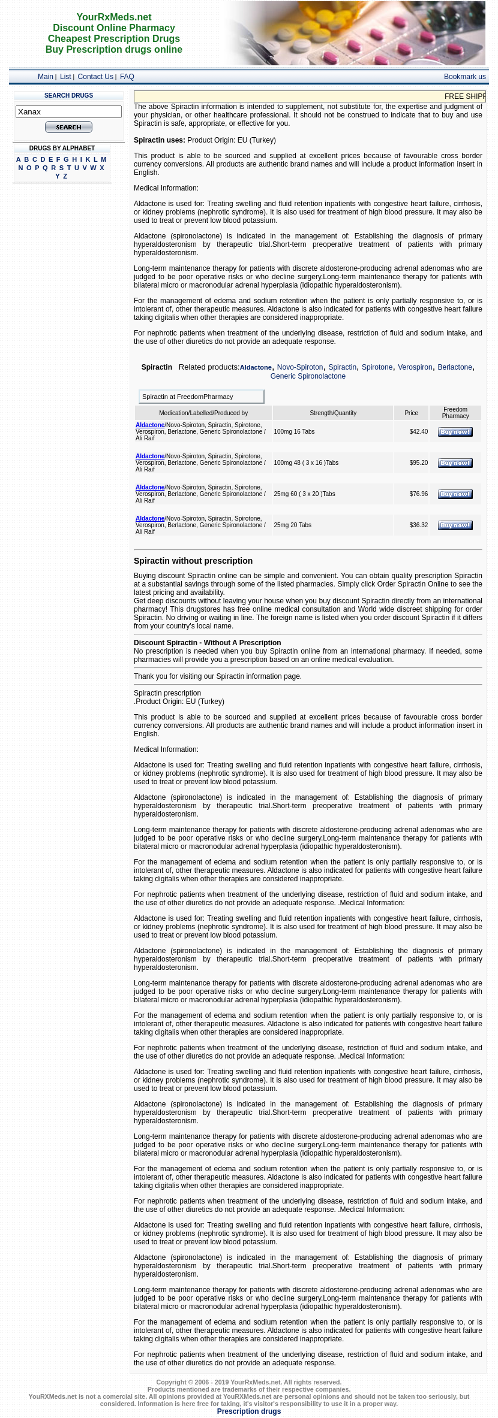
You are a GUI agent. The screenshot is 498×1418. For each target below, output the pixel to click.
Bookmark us (465, 76)
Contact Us (95, 76)
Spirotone (377, 367)
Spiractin (342, 367)
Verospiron (415, 367)
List (65, 76)
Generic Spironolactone (308, 376)
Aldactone (256, 367)
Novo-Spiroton (300, 367)
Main (45, 76)
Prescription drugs (249, 1411)
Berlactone (455, 367)
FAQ (127, 76)
